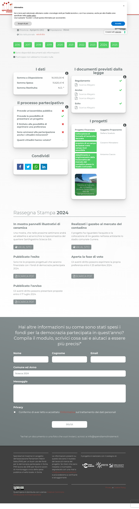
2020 (67, 45)
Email (94, 359)
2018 (42, 45)
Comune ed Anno (24, 373)
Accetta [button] (118, 24)
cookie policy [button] (31, 16)
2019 (54, 45)
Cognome (58, 359)
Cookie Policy (120, 493)
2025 (31, 51)
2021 (79, 45)
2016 (17, 45)
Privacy (18, 413)
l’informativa (67, 417)
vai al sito (40, 34)
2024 (18, 51)
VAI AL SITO (23, 252)
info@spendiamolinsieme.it (64, 478)
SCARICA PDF (24, 281)
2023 (105, 45)
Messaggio (20, 387)
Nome (17, 359)
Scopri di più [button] (23, 24)
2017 (30, 45)
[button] (124, 6)
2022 (92, 45)
